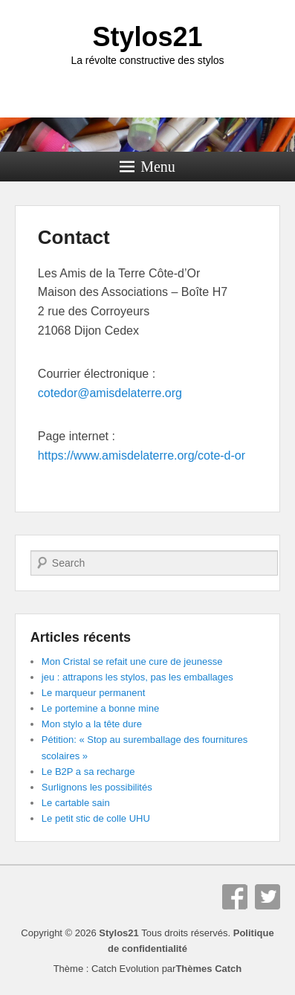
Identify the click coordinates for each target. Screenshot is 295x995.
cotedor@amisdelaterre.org (110, 393)
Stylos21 (147, 37)
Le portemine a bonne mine (100, 708)
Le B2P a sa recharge (88, 771)
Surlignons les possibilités (97, 787)
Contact (74, 237)
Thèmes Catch (208, 968)
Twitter (267, 896)
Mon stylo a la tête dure (92, 724)
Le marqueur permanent (93, 692)
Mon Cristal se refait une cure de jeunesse (132, 661)
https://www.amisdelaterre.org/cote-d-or (141, 455)
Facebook (234, 896)
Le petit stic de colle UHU (96, 818)
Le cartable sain (76, 802)
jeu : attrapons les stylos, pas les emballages (137, 677)
